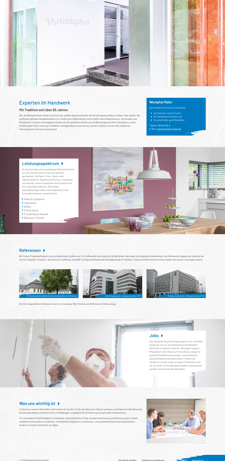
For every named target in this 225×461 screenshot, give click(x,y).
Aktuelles (158, 5)
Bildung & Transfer (34, 217)
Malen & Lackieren (34, 199)
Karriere (172, 5)
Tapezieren (30, 202)
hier (114, 304)
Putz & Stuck (31, 210)
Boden (27, 206)
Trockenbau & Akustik (36, 214)
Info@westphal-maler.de (169, 129)
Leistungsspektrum (52, 5)
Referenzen (72, 5)
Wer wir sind (89, 5)
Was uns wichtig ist (139, 5)
